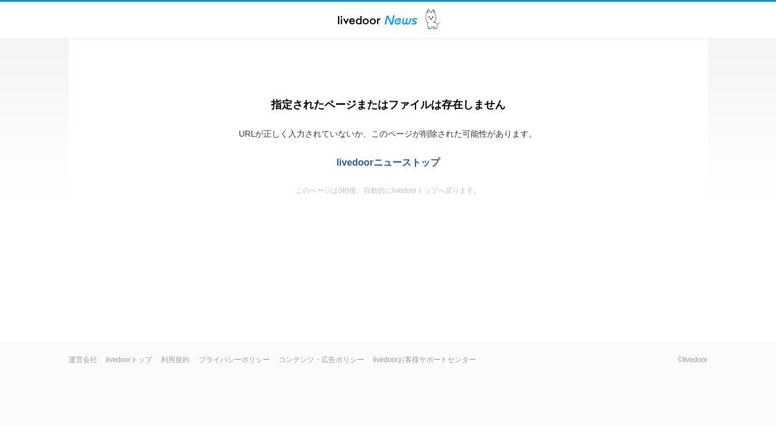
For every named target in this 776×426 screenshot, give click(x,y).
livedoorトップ (129, 360)
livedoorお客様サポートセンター (424, 360)
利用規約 (175, 360)
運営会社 (83, 360)
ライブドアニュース (377, 19)
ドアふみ (433, 19)
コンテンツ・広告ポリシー (321, 360)
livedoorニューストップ (387, 162)
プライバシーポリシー (234, 360)
